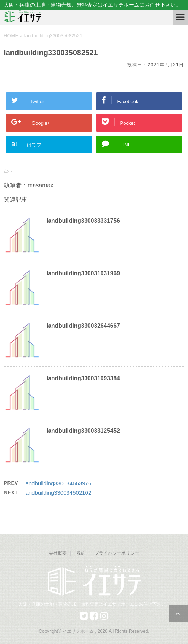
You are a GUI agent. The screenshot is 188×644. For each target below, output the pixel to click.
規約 (80, 553)
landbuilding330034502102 (57, 492)
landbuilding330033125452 (83, 431)
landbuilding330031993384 (83, 378)
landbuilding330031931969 (83, 273)
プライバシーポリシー (117, 553)
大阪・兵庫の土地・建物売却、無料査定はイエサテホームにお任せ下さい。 (94, 604)
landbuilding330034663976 (57, 483)
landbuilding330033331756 (83, 221)
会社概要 (58, 553)
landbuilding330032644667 (83, 326)
